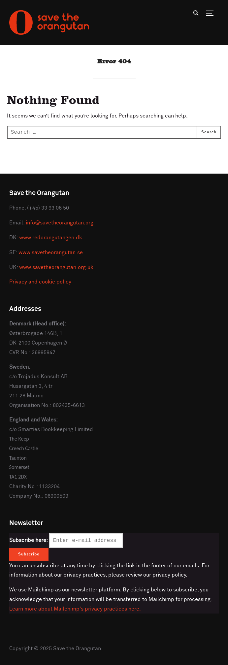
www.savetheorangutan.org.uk (56, 267)
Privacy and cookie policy (40, 281)
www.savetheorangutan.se (50, 252)
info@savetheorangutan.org (59, 222)
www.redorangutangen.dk (50, 237)
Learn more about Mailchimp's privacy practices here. (75, 609)
